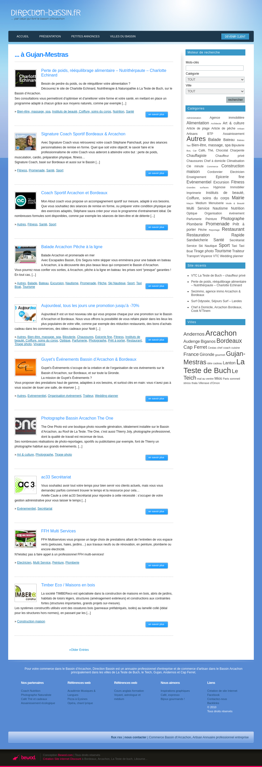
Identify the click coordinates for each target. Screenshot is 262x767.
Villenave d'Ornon (209, 383)
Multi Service (42, 562)
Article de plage (198, 128)
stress (187, 383)
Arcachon (221, 333)
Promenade (37, 170)
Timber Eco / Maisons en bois (68, 585)
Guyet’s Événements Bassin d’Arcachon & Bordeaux (88, 359)
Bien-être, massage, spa (33, 111)
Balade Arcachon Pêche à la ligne (71, 247)
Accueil (23, 36)
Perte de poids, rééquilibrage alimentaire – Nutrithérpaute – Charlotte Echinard (218, 283)
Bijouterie (68, 337)
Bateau (44, 283)
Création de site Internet (222, 690)
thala (195, 383)
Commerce (212, 166)
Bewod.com (65, 755)
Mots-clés (192, 62)
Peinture (58, 562)
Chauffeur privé (229, 156)
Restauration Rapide (215, 235)
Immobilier (237, 187)
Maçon (190, 203)
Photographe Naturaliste (36, 694)
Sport (59, 170)
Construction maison (31, 621)
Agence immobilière (227, 117)
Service (192, 246)
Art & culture (25, 454)
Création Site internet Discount (62, 758)
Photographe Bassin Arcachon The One (77, 418)
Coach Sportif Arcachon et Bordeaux (74, 193)
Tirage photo (23, 344)
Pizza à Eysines (78, 698)
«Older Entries (79, 650)
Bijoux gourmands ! (173, 698)
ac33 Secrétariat (56, 477)
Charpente (237, 150)
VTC (216, 256)
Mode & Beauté (235, 203)
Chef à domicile (215, 161)
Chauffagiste (196, 156)
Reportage (214, 230)
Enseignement (196, 177)
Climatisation (235, 161)
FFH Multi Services (58, 531)
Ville (188, 85)
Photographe (97, 340)
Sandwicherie (197, 240)
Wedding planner (106, 396)
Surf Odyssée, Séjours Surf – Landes (216, 301)
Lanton (229, 362)
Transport (193, 256)
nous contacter (135, 737)
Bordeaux (229, 340)
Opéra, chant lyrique (80, 703)
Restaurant (134, 340)
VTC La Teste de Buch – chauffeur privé (218, 275)
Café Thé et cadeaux (34, 698)
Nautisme (72, 283)
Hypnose (219, 187)
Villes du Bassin (123, 36)
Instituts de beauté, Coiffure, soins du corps (81, 111)
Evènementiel (37, 396)
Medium (200, 203)
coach (226, 347)
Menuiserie (216, 203)
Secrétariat (44, 508)
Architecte (216, 123)
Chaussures (85, 337)
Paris (226, 378)
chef (219, 347)
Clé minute (195, 166)
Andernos (193, 334)
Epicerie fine (103, 337)
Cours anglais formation (129, 690)
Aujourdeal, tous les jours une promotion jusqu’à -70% (90, 305)
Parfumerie (79, 340)
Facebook (213, 694)
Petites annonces (85, 36)
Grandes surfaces (198, 187)
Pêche (102, 283)
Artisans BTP (200, 134)
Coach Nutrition (30, 690)
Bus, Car (191, 150)
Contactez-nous (217, 698)
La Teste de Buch (214, 366)
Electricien (24, 562)
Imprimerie (194, 193)
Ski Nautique (117, 283)
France (191, 354)
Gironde (207, 354)
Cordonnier (214, 172)
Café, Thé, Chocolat (213, 150)
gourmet (220, 354)
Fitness (22, 170)
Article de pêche (223, 128)
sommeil (235, 378)
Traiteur (88, 396)
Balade (32, 283)
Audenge (191, 341)
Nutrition (118, 111)
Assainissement (233, 134)
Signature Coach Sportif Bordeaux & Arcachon (83, 134)
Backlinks (213, 703)
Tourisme (29, 287)
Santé (130, 111)
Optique (65, 340)
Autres (21, 224)
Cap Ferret (195, 347)
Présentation (50, 36)
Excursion (57, 283)
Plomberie (72, 562)
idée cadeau (214, 363)
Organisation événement (64, 396)
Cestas (212, 347)
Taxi (234, 246)
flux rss (116, 737)
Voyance (39, 344)
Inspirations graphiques (175, 690)
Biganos (208, 341)
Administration (194, 118)
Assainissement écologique (38, 703)
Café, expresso (170, 694)
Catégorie (192, 73)
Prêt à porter (116, 340)
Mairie (238, 197)
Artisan (240, 128)
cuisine (235, 347)
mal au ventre (205, 378)
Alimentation (198, 123)
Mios (218, 378)
